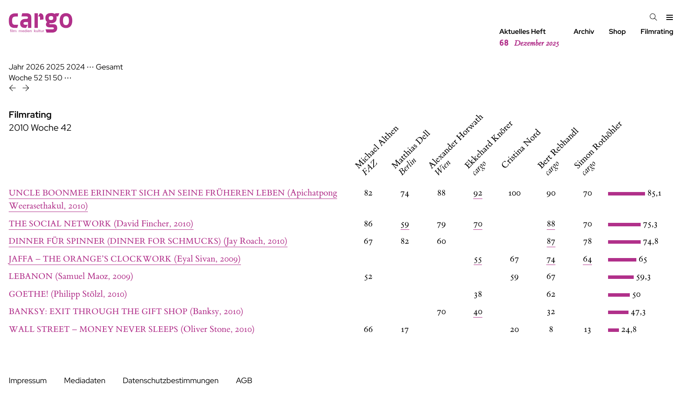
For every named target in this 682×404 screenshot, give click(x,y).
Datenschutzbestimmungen (170, 381)
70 (477, 224)
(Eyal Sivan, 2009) (125, 259)
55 (478, 259)
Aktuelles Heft (529, 38)
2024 (75, 67)
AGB (244, 381)
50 (57, 78)
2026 (35, 67)
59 (405, 224)
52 (38, 78)
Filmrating (657, 31)
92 (477, 193)
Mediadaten (84, 381)
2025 (55, 67)
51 (47, 78)
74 (550, 259)
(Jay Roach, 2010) (148, 241)
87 (551, 241)
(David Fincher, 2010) (101, 224)
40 (477, 311)
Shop (617, 31)
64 (587, 259)
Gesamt (109, 67)
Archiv (584, 31)
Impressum (28, 381)
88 (551, 224)
